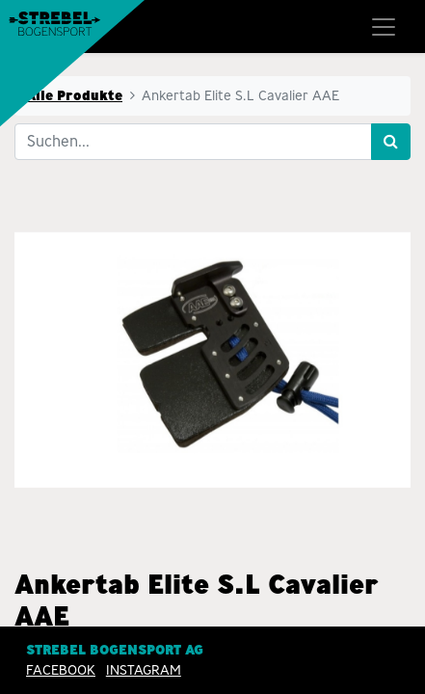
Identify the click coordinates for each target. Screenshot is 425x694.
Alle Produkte (74, 95)
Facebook (60, 670)
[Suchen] (391, 141)
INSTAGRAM (143, 670)
